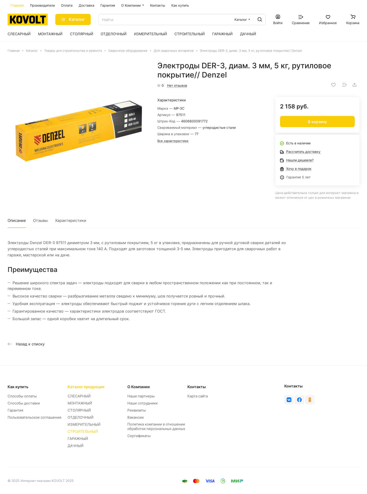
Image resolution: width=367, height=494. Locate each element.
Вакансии (135, 417)
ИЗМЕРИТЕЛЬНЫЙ (84, 424)
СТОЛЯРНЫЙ (79, 410)
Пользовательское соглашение (34, 417)
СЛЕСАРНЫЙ (79, 396)
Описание (17, 220)
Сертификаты (139, 436)
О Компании (138, 386)
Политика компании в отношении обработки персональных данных (156, 426)
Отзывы (40, 220)
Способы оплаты (22, 396)
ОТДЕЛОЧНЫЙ (80, 417)
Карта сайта (197, 396)
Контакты (196, 386)
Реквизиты (136, 410)
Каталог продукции (86, 386)
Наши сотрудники (142, 403)
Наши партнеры (141, 396)
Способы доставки (24, 403)
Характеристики (70, 220)
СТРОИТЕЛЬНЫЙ (83, 431)
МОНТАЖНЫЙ (80, 403)
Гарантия (15, 410)
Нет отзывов (177, 85)
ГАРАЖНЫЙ (78, 438)
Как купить (18, 386)
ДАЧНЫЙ (75, 445)
